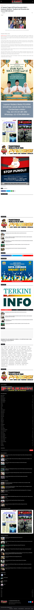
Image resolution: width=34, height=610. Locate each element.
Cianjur (17, 403)
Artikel (12, 346)
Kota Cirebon (18, 353)
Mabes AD (17, 419)
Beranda (2, 5)
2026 (17, 596)
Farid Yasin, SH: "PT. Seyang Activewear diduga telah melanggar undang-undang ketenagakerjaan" (19, 241)
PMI (3, 357)
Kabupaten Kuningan (17, 352)
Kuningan (29, 353)
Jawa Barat (10, 349)
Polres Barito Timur (12, 360)
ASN (1, 346)
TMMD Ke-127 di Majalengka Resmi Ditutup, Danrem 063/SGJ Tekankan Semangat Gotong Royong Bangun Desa (18, 469)
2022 (17, 591)
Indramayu (2, 349)
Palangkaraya (12, 359)
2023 (17, 592)
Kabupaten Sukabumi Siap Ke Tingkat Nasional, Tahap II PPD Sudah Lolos (17, 244)
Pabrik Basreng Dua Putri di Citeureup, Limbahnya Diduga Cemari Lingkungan (15, 560)
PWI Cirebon (23, 357)
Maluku (2, 356)
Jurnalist (14, 349)
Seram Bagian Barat (11, 364)
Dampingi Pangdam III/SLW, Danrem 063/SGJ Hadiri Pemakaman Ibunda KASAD (16, 476)
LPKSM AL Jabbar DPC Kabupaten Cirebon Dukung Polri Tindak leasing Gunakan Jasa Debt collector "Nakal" (18, 237)
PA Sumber (25, 356)
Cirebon (17, 404)
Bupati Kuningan (17, 399)
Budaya (20, 346)
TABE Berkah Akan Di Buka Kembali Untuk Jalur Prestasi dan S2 (15, 312)
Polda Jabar (3, 360)
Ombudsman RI (17, 356)
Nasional (12, 356)
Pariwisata (16, 359)
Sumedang (17, 444)
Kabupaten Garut (10, 352)
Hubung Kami (11, 608)
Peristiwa (28, 359)
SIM (6, 364)
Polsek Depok (3, 364)
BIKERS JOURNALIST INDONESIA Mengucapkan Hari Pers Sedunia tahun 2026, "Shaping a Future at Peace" (19, 497)
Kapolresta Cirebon (4, 353)
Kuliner (26, 353)
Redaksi (32, 608)
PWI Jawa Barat (29, 357)
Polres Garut (25, 360)
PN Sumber (6, 357)
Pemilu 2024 (20, 359)
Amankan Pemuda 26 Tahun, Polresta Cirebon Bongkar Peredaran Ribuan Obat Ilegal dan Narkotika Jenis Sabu (18, 455)
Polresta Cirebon (17, 363)
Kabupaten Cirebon (4, 352)
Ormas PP (17, 423)
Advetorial (5, 346)
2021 (17, 590)
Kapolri (17, 408)
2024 (17, 594)
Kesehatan (9, 353)
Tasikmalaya (17, 445)
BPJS (17, 346)
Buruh (29, 346)
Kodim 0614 (17, 413)
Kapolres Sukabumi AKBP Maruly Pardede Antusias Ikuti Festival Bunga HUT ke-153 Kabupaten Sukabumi (18, 490)
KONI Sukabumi (24, 349)
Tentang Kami (15, 608)
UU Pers (23, 364)
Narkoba (9, 356)
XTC (25, 364)
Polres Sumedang (17, 439)
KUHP (30, 349)
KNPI (19, 349)
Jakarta (7, 349)
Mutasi (6, 356)
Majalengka (17, 421)
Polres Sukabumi (17, 436)
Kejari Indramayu (17, 409)
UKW (18, 364)
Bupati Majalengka (17, 400)
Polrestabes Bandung (25, 363)
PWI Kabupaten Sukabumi (4, 359)
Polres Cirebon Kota (19, 360)
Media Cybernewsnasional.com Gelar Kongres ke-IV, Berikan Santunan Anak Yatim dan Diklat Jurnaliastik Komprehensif (17, 483)
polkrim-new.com (3, 35)
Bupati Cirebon (17, 395)
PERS (28, 356)
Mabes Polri (17, 420)
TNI (15, 364)
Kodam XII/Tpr (17, 412)
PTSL (18, 357)
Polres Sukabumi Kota (4, 363)
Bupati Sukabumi (24, 346)
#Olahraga (5, 188)
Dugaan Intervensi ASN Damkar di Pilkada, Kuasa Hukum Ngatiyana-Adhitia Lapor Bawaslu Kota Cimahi (18, 564)
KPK (27, 349)
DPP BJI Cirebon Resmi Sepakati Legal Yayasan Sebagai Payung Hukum (14, 500)
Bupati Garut (17, 396)
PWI (20, 357)
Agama (9, 346)
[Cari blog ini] (15, 450)
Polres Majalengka (17, 435)
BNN (14, 346)
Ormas (21, 356)
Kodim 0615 (17, 415)
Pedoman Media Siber (21, 608)
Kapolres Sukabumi (24, 352)
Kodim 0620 (13, 353)
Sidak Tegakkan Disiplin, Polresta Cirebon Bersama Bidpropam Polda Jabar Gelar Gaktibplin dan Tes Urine (18, 459)
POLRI (10, 357)
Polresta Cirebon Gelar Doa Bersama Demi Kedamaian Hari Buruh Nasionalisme (16, 462)
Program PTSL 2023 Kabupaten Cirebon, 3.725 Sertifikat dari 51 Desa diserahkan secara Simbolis (16, 340)
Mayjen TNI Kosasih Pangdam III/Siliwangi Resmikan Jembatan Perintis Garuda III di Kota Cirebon (18, 472)
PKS (1, 357)
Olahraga (4, 5)
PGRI (30, 356)
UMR (20, 364)
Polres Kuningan (17, 433)
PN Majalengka (17, 424)
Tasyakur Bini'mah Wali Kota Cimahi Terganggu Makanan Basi (15, 248)
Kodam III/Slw (17, 411)
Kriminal (23, 353)
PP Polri (13, 357)
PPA (16, 357)
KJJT (17, 349)
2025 (17, 595)
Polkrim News (5, 607)
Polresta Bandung (11, 363)
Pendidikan (24, 359)
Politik (7, 360)
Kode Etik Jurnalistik (27, 608)
